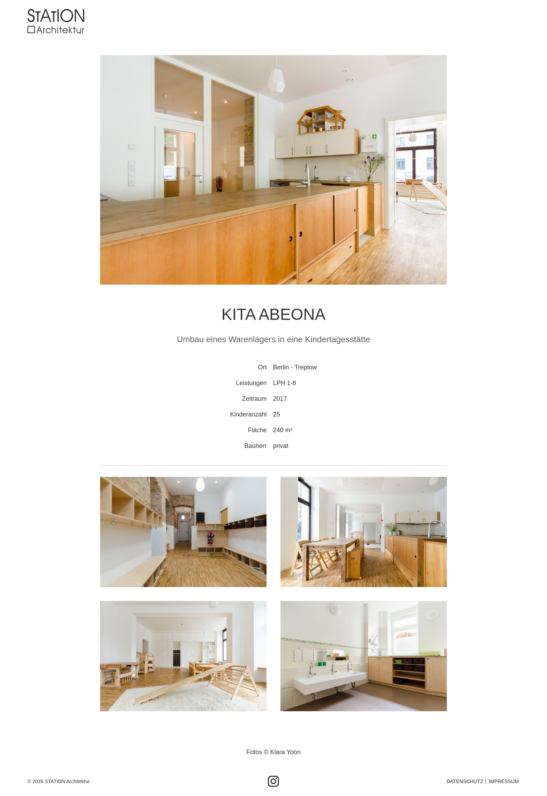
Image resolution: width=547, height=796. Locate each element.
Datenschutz (465, 781)
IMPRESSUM (504, 781)
